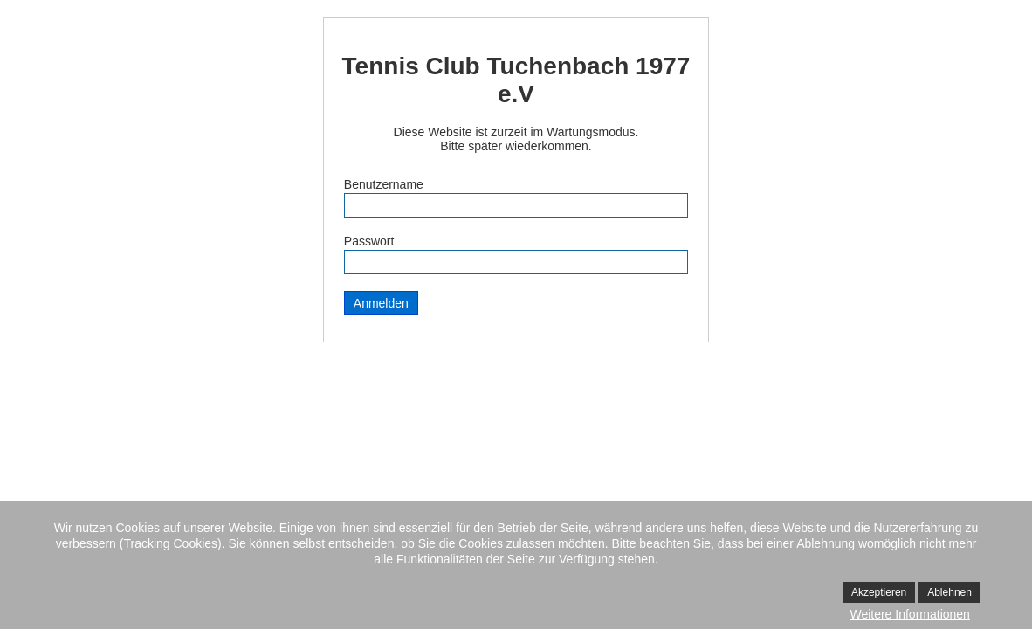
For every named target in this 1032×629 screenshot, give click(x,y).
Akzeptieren (878, 592)
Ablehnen (949, 592)
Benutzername (383, 184)
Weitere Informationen (909, 614)
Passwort (369, 241)
